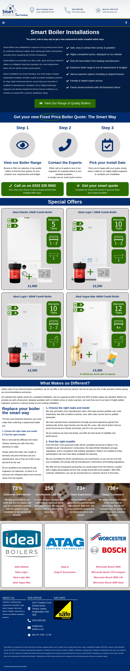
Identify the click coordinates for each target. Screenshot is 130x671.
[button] (3, 23)
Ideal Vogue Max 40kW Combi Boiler (97, 296)
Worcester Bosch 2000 (108, 567)
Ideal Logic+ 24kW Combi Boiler (97, 212)
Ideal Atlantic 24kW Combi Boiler (32, 212)
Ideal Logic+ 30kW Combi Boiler (32, 296)
